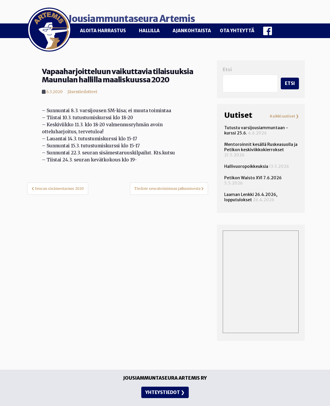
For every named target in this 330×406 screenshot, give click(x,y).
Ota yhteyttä (237, 30)
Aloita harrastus (103, 30)
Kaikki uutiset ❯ (284, 113)
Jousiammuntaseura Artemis (162, 15)
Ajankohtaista (192, 30)
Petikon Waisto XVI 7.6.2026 (253, 174)
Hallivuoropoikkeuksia (246, 163)
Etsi (227, 66)
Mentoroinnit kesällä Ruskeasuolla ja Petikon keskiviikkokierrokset (260, 143)
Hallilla (149, 30)
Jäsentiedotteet (82, 88)
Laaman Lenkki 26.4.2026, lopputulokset (250, 193)
